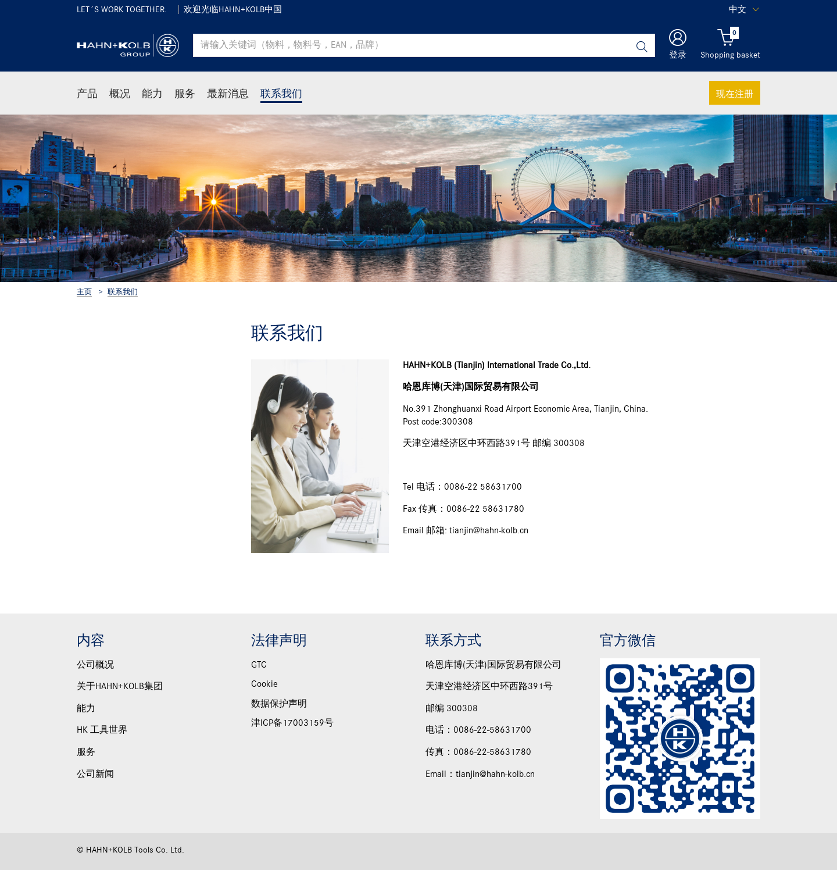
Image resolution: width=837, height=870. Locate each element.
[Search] (641, 45)
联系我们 (281, 93)
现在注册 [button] (734, 93)
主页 (84, 292)
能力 (152, 93)
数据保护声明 (279, 704)
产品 (87, 93)
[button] (677, 45)
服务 (184, 93)
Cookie (264, 684)
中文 (737, 9)
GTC (259, 665)
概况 (119, 93)
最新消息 (228, 93)
